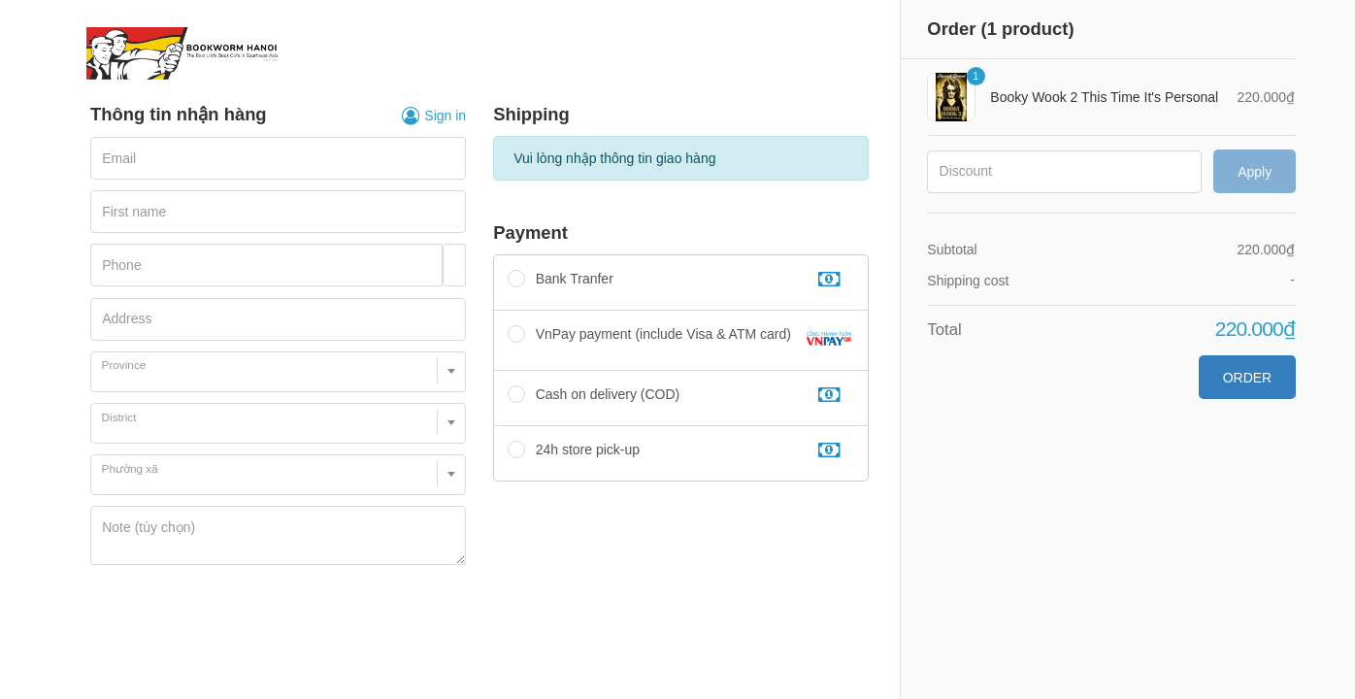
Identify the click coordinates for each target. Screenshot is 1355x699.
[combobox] (278, 371)
